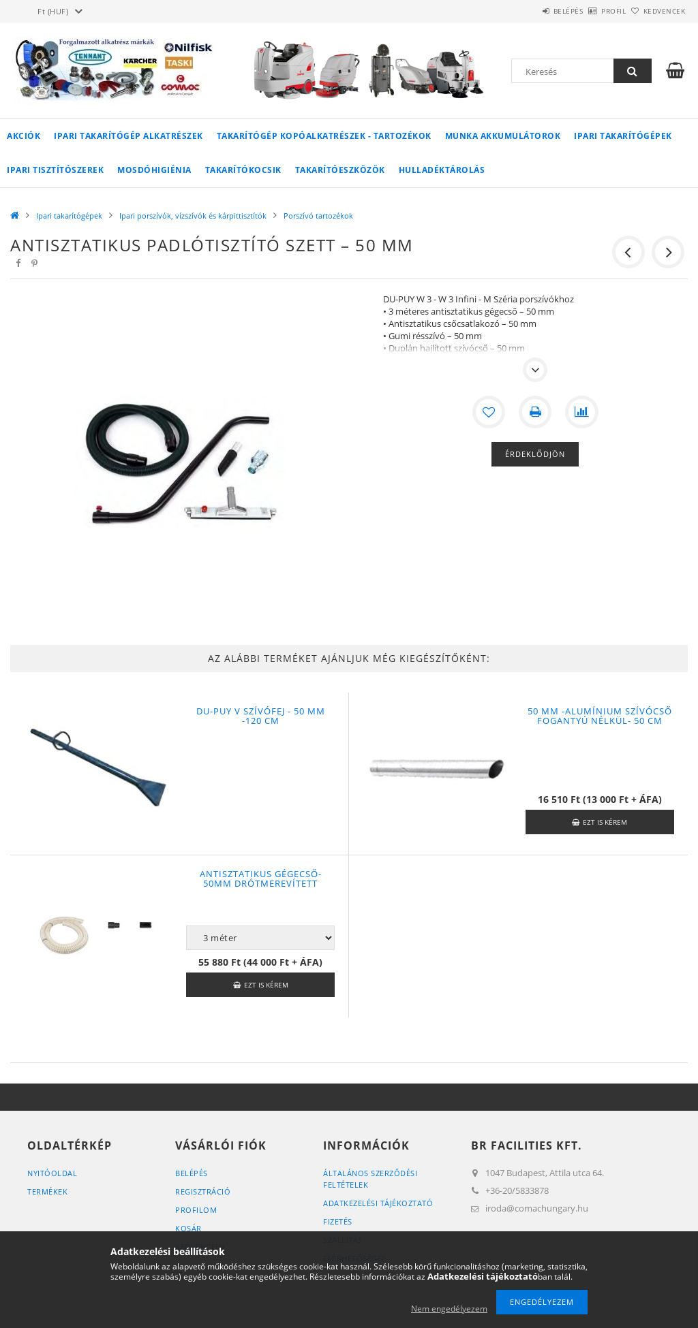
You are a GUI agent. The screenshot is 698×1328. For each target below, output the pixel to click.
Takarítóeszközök (340, 170)
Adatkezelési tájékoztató (378, 1203)
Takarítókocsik (243, 170)
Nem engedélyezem (449, 1308)
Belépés (530, 11)
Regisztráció (202, 1191)
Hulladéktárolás (442, 170)
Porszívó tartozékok (318, 215)
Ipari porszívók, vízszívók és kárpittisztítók (193, 215)
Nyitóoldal (52, 1173)
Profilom (196, 1210)
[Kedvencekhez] (488, 412)
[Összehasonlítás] (581, 412)
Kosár (188, 1228)
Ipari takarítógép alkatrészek (128, 136)
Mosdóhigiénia (154, 170)
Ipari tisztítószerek (55, 170)
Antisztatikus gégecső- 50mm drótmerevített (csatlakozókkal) (261, 883)
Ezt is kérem (605, 822)
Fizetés (337, 1221)
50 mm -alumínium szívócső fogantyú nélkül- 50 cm (600, 715)
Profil (591, 11)
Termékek (47, 1191)
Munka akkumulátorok (503, 136)
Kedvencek (656, 11)
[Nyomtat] (535, 412)
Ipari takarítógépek (623, 136)
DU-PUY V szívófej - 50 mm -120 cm (260, 715)
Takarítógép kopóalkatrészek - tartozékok (324, 136)
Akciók (23, 136)
